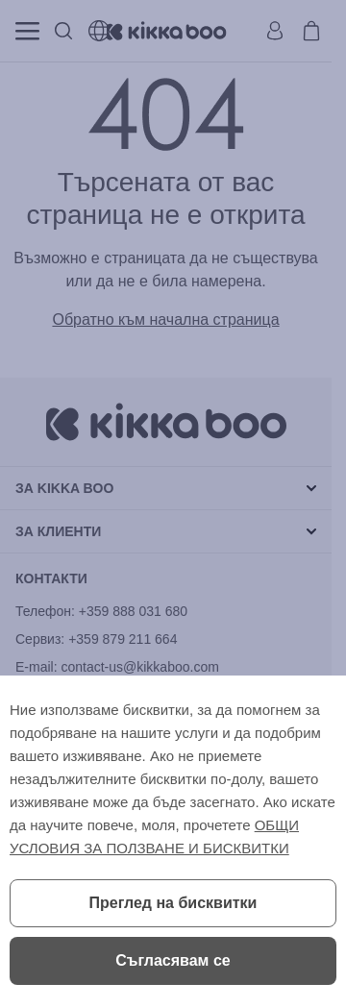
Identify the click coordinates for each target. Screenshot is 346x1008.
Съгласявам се (172, 960)
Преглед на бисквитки (173, 903)
